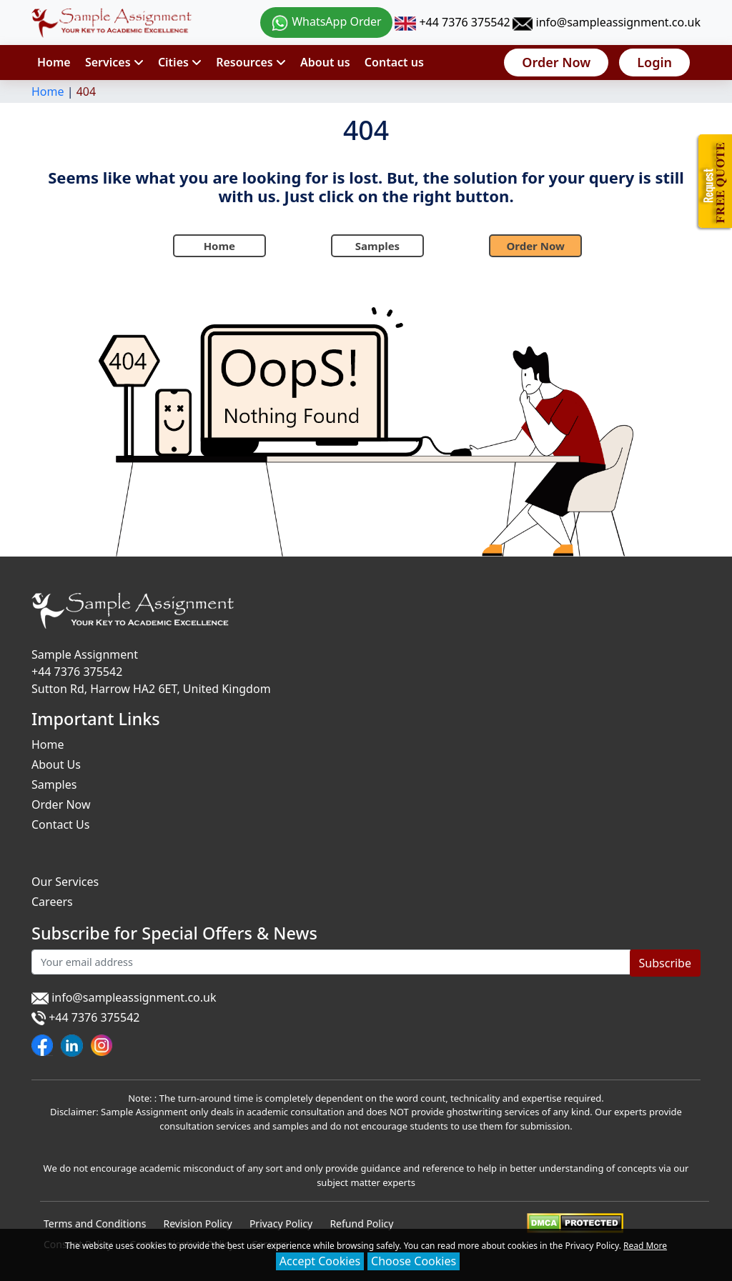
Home (54, 62)
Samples (377, 246)
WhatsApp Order (326, 21)
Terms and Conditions (95, 1223)
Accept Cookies (320, 1261)
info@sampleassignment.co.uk (607, 22)
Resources (251, 62)
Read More (645, 1246)
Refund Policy (361, 1223)
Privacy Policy (280, 1223)
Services (114, 62)
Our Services (65, 881)
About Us (56, 764)
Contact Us (60, 824)
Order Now (556, 62)
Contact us (394, 62)
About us (325, 62)
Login (654, 62)
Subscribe (665, 963)
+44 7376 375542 (452, 22)
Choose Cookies (413, 1261)
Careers (52, 901)
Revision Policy (198, 1223)
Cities (180, 62)
